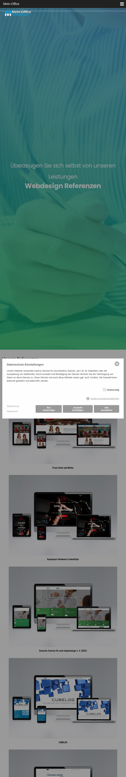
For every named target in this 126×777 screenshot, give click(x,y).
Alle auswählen (106, 408)
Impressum (12, 411)
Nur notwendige (48, 408)
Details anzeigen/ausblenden (105, 398)
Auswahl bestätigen (77, 408)
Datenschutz (13, 406)
